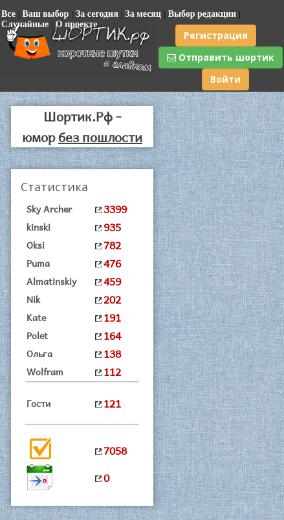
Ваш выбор (46, 14)
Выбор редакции (202, 14)
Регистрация (216, 35)
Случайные (25, 24)
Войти (225, 79)
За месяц (143, 14)
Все (8, 14)
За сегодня (97, 14)
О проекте (77, 24)
